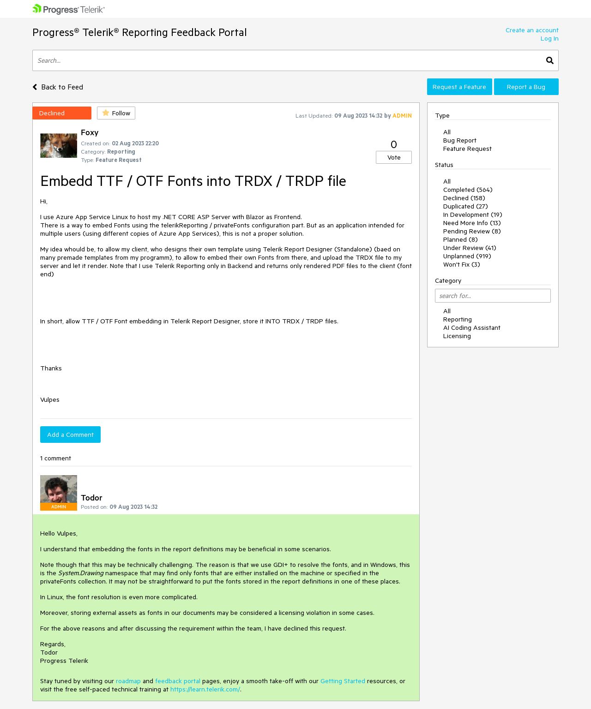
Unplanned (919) (467, 256)
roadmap (128, 681)
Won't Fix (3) (461, 264)
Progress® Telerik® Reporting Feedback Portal (139, 32)
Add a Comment (70, 434)
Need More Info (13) (472, 223)
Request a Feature (459, 87)
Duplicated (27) (465, 206)
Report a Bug (526, 87)
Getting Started (342, 681)
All (447, 132)
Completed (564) (468, 189)
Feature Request (467, 148)
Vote (394, 157)
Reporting (457, 319)
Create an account (532, 30)
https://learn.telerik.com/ (205, 689)
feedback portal (177, 681)
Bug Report (459, 140)
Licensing (457, 336)
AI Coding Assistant (472, 327)
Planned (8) (460, 239)
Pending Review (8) (472, 231)
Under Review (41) (469, 248)
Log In (550, 38)
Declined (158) (464, 198)
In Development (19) (472, 214)
